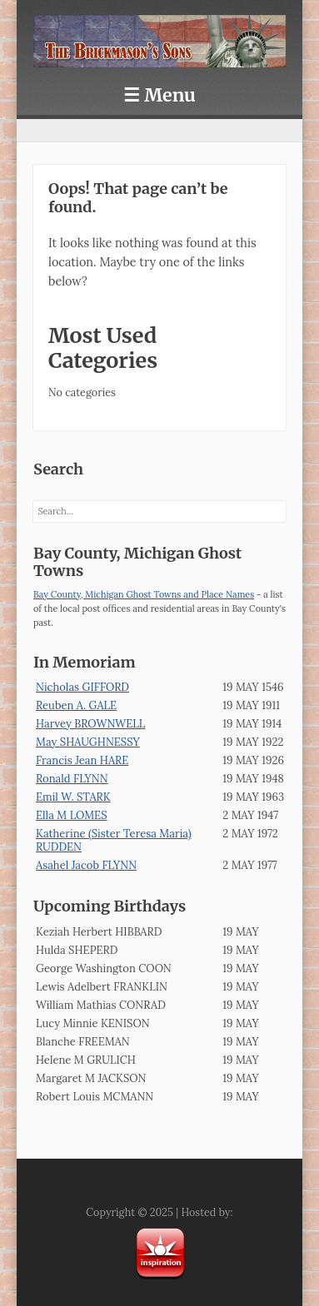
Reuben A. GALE (76, 705)
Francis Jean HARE (82, 760)
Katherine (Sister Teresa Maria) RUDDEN (114, 840)
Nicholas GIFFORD (82, 687)
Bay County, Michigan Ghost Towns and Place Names (143, 594)
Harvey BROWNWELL (90, 724)
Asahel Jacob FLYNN (86, 865)
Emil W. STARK (73, 797)
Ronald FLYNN (72, 779)
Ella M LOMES (71, 815)
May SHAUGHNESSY (88, 742)
